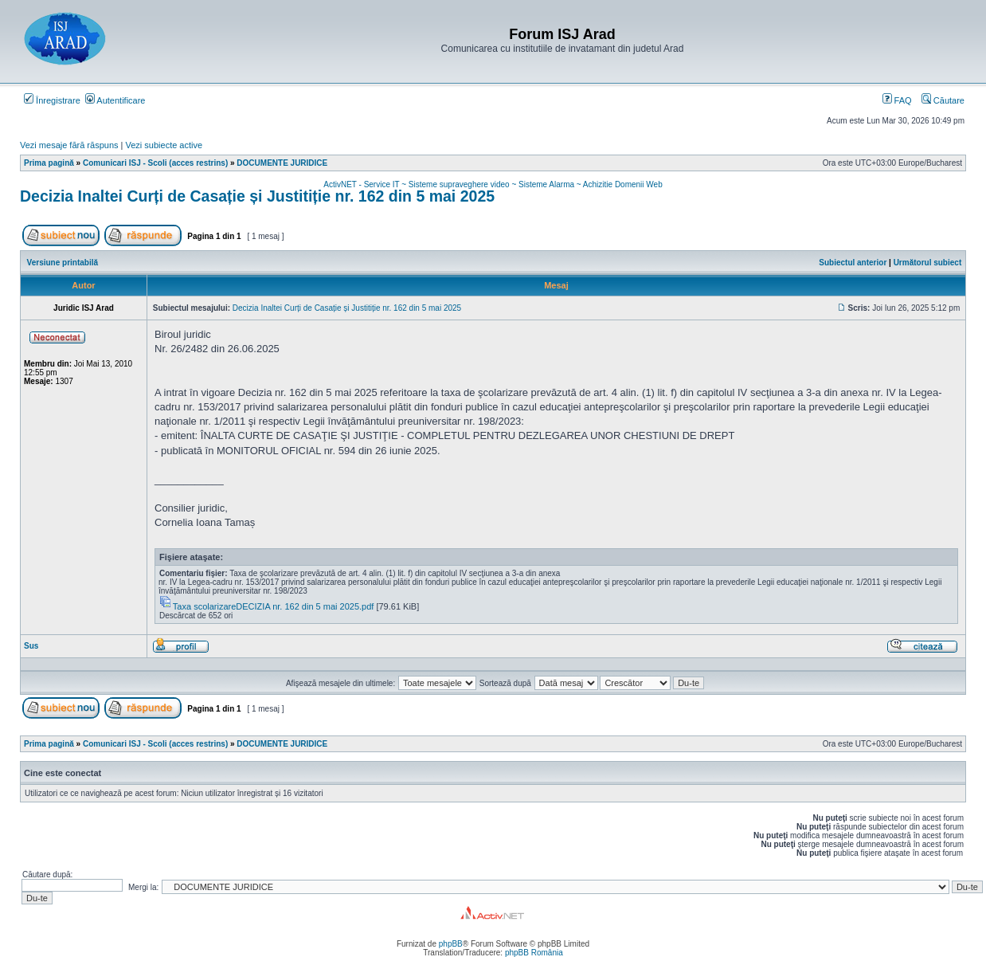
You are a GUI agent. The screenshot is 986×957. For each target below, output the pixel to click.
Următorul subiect (928, 262)
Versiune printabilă (62, 262)
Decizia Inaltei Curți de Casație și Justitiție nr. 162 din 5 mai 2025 (257, 196)
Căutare (942, 100)
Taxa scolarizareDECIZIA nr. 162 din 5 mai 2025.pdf (273, 606)
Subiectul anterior (852, 262)
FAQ (897, 100)
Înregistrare (52, 100)
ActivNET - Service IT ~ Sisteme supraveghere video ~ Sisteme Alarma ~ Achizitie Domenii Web (492, 184)
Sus (31, 645)
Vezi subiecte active (164, 145)
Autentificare (115, 100)
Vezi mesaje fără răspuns (69, 145)
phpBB (451, 943)
